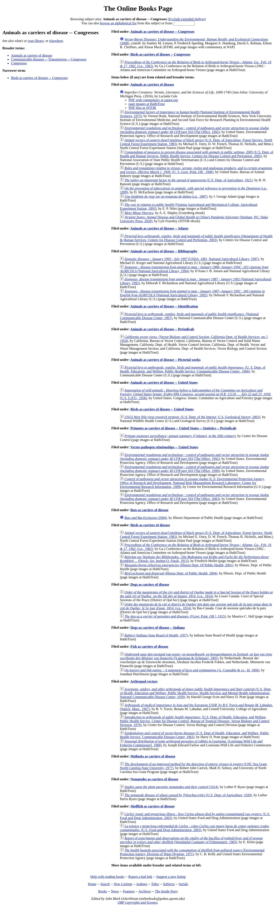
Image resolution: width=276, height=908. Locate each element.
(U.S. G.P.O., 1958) (195, 394)
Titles (155, 884)
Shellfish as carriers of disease (152, 806)
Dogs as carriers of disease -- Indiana (157, 627)
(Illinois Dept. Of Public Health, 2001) (178, 565)
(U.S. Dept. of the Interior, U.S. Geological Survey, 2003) (192, 417)
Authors (141, 884)
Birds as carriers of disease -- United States (162, 409)
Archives (144, 891)
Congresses (19, 63)
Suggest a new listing (171, 877)
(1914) (171, 787)
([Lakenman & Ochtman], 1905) (196, 656)
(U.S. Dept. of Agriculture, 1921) (188, 180)
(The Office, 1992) (194, 130)
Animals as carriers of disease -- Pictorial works (165, 360)
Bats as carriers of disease (149, 510)
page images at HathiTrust (147, 104)
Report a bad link (140, 877)
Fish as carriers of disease (149, 646)
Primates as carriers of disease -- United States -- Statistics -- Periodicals (183, 428)
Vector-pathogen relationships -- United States (164, 447)
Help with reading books (107, 877)
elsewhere (56, 41)
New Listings (123, 884)
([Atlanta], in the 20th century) (180, 436)
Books (102, 891)
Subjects (169, 884)
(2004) (145, 518)
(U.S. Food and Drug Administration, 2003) (194, 828)
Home (92, 884)
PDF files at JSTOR (142, 108)
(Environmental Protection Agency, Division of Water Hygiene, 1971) (192, 852)
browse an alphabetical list (118, 23)
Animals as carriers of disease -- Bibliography (163, 251)
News (115, 891)
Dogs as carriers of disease (149, 584)
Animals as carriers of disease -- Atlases (159, 228)
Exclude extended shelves (186, 19)
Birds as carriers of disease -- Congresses (39, 78)
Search (105, 884)
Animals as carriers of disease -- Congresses (162, 31)
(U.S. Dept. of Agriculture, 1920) (188, 795)
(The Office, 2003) (194, 497)
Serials (183, 884)
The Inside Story (166, 891)
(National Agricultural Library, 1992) (192, 293)
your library (36, 41)
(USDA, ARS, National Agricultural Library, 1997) (191, 259)
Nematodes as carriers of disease (154, 779)
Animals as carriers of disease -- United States (164, 382)
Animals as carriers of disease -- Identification (164, 306)
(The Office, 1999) (194, 469)
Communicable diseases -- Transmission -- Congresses (48, 59)
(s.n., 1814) (196, 594)
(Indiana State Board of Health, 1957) (156, 635)
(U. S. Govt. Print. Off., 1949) (196, 170)
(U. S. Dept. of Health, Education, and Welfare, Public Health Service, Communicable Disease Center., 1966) (192, 369)
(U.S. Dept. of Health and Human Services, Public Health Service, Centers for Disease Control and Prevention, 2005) (196, 154)
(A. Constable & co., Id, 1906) (191, 670)
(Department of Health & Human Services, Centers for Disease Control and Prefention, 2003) (196, 238)
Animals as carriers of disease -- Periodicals (162, 329)
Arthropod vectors (143, 681)
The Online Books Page (138, 8)
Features (129, 891)
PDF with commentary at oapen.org (153, 100)
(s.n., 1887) (165, 196)
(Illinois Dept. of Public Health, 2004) (170, 573)
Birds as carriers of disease (150, 525)
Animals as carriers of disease (31, 55)
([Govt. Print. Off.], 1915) (175, 616)
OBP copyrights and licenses (137, 902)
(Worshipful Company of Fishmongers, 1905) (191, 840)
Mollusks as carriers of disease (152, 756)
